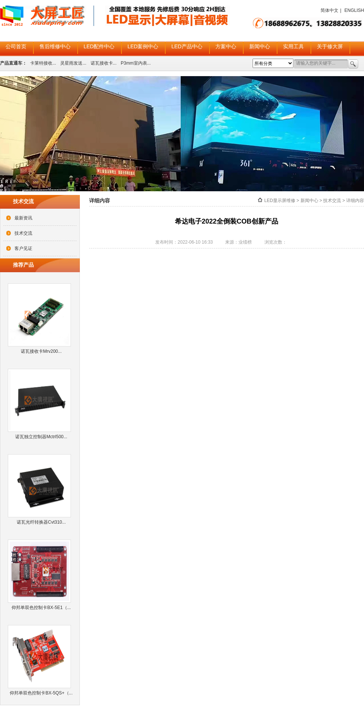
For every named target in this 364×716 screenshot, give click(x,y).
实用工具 (293, 46)
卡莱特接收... (43, 63)
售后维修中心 (55, 46)
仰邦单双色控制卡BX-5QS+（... (41, 693)
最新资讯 (23, 218)
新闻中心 (259, 46)
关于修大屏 (330, 46)
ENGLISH (354, 10)
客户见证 (23, 248)
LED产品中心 (186, 46)
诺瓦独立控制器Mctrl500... (41, 436)
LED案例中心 (142, 46)
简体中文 (329, 10)
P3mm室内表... (136, 63)
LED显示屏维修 (279, 200)
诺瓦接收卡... (104, 63)
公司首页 (16, 46)
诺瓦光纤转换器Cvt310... (41, 522)
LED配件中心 (99, 46)
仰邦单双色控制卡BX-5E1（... (41, 607)
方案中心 (225, 46)
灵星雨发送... (73, 63)
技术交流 (23, 233)
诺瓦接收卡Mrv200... (41, 351)
